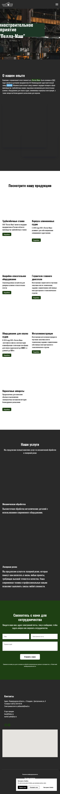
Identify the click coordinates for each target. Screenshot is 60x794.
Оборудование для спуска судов (15, 335)
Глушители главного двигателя (42, 277)
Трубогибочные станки (13, 221)
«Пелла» (9, 85)
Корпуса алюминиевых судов (43, 222)
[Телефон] (9, 725)
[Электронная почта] (5, 725)
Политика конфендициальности (30, 774)
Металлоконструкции (42, 333)
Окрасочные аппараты (13, 391)
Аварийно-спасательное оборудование (14, 277)
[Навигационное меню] (57, 4)
